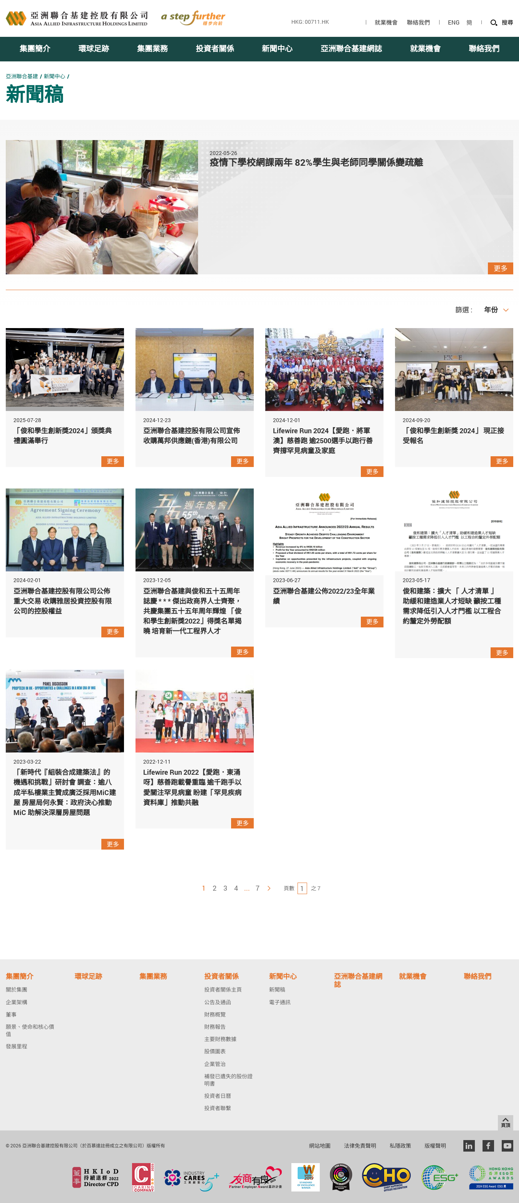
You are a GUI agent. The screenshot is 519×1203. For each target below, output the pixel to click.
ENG (453, 22)
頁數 (289, 888)
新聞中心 (54, 76)
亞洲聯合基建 (22, 76)
